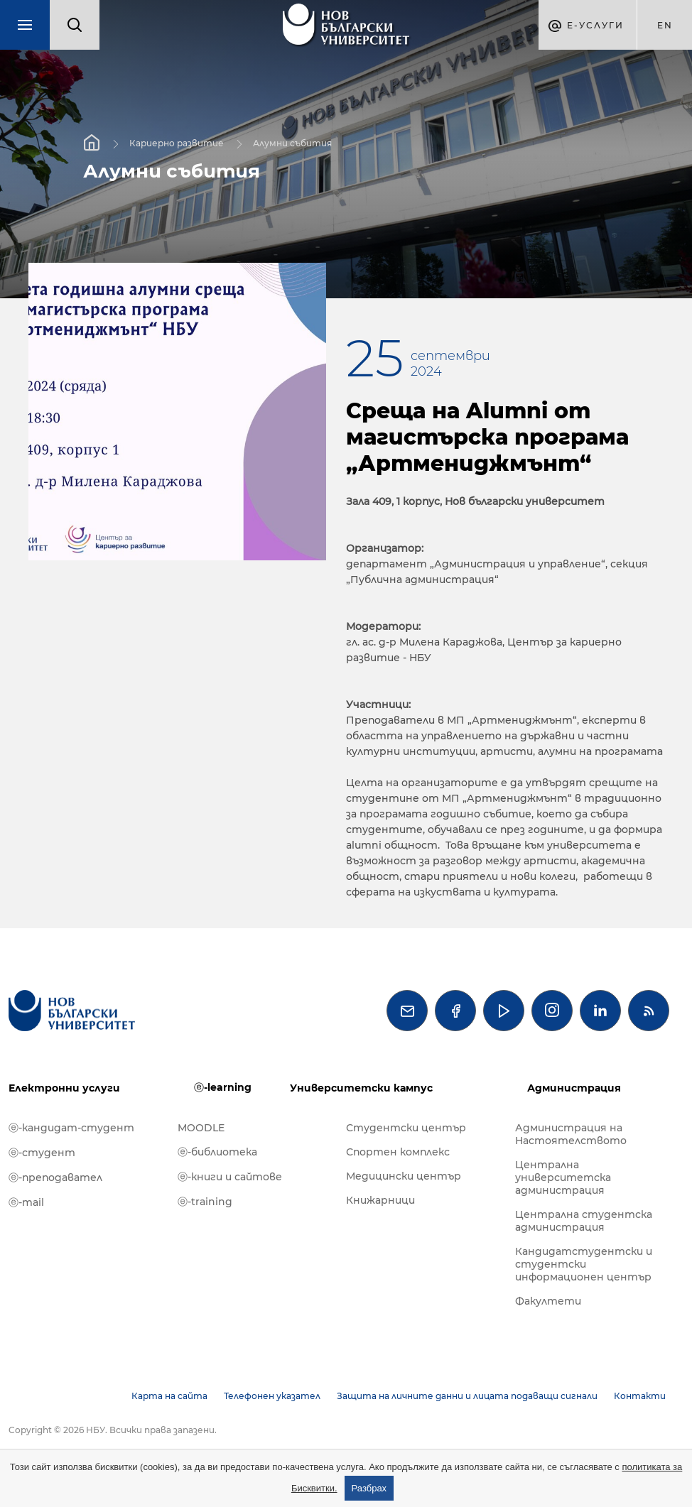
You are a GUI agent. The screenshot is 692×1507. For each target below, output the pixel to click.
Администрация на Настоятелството (571, 1134)
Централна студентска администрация (583, 1221)
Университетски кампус (361, 1088)
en (665, 25)
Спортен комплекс (398, 1152)
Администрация (574, 1088)
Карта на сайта (169, 1396)
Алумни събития (292, 143)
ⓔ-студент (42, 1152)
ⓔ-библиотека (217, 1152)
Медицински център (403, 1176)
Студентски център (406, 1127)
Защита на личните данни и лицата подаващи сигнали (467, 1396)
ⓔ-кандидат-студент (71, 1127)
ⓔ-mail (26, 1202)
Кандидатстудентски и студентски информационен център (583, 1264)
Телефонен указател (272, 1396)
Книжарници (380, 1200)
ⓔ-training (205, 1201)
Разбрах (369, 1488)
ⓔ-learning (223, 1087)
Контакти (640, 1396)
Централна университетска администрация (563, 1177)
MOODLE (201, 1127)
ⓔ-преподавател (55, 1177)
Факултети (548, 1301)
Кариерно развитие (176, 143)
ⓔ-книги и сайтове (230, 1176)
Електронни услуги (64, 1088)
